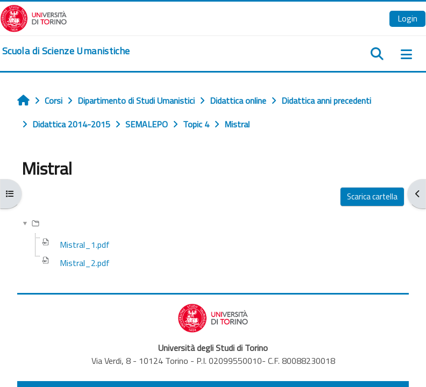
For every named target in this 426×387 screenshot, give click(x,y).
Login (407, 18)
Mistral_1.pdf (85, 244)
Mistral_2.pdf (85, 262)
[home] (66, 51)
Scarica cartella (372, 196)
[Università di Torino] (33, 17)
